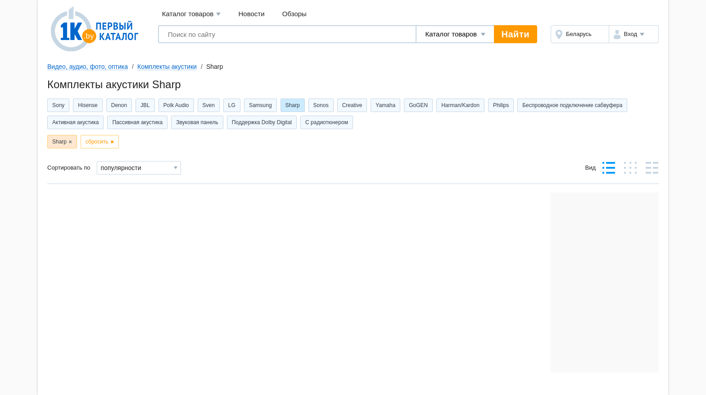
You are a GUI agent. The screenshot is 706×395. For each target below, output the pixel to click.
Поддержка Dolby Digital (262, 122)
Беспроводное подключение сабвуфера (572, 105)
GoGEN (418, 105)
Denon (119, 105)
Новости (252, 14)
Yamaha (385, 105)
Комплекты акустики (167, 66)
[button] (633, 34)
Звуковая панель (197, 122)
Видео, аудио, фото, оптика (87, 66)
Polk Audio (176, 105)
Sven (209, 105)
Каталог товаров (191, 14)
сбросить (97, 142)
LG (231, 105)
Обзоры (294, 14)
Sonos (321, 105)
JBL (145, 105)
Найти (516, 34)
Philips (501, 105)
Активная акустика (75, 122)
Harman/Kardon (460, 105)
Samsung (260, 105)
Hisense (87, 105)
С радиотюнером (326, 122)
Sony (58, 105)
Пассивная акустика (137, 122)
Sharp (292, 105)
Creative (352, 105)
